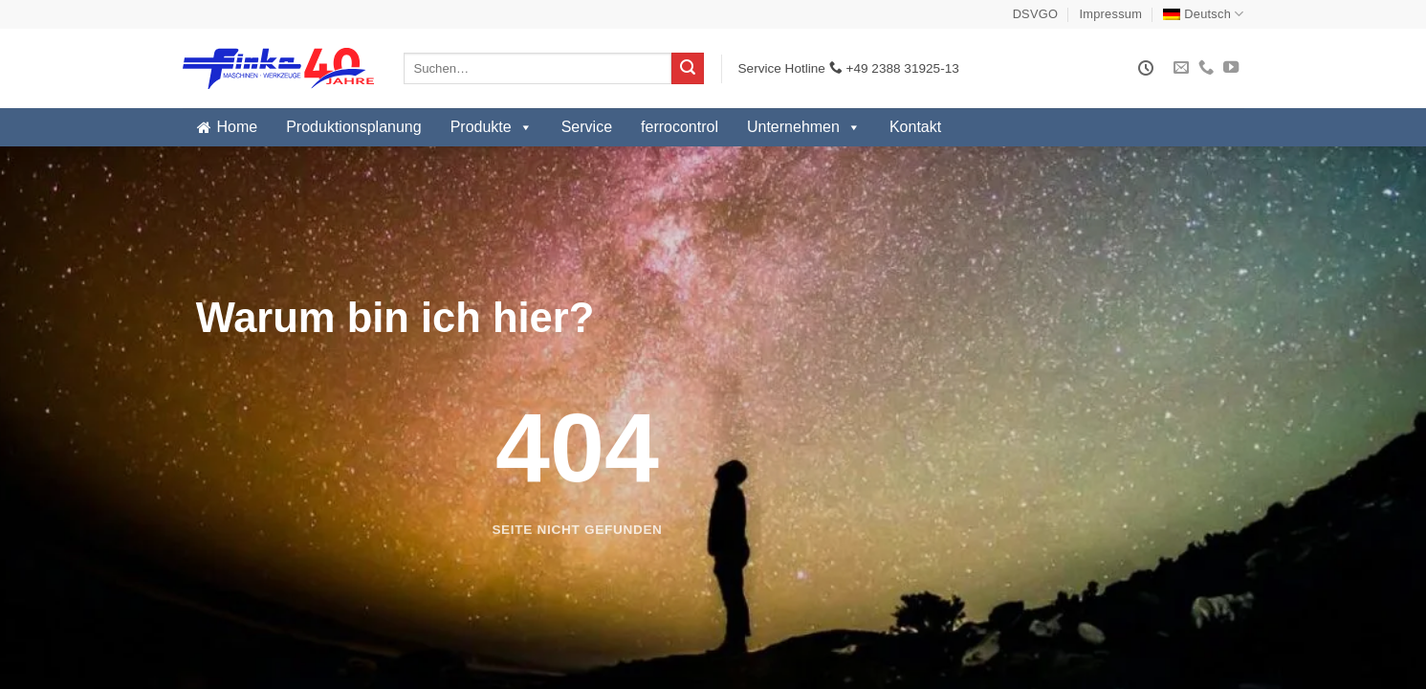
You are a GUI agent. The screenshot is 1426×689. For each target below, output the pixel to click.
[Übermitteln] (687, 69)
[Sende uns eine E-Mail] (1181, 68)
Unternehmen (804, 127)
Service (586, 127)
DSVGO (1036, 14)
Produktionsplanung (353, 127)
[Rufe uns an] (1206, 68)
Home (237, 127)
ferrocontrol (679, 127)
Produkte (491, 127)
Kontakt (915, 127)
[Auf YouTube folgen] (1231, 68)
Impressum (1111, 14)
